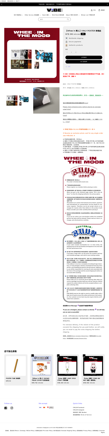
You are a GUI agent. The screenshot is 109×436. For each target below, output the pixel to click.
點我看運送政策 (84, 4)
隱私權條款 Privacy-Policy (84, 430)
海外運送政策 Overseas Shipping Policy (77, 338)
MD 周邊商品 (17, 15)
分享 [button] (67, 66)
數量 (66, 49)
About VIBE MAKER (72, 15)
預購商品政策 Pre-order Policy (44, 430)
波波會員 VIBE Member (80, 412)
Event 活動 (45, 15)
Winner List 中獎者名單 (88, 15)
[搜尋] (68, 19)
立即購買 (84, 57)
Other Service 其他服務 (32, 15)
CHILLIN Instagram (78, 410)
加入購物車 (83, 62)
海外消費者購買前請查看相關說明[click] (75, 103)
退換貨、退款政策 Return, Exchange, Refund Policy (75, 336)
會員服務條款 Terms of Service (82, 415)
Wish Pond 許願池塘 (58, 15)
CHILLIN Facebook (78, 407)
